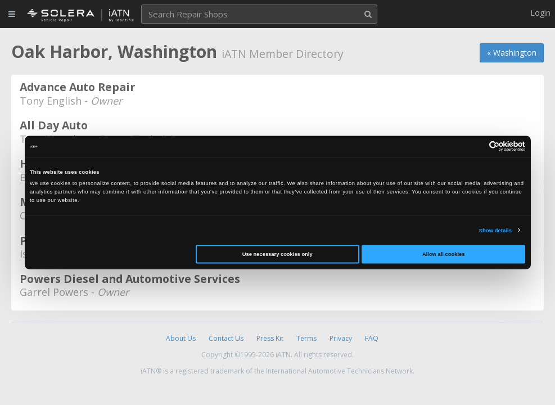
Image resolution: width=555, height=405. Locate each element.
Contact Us (226, 338)
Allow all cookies (443, 254)
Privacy (341, 338)
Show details (495, 230)
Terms (306, 338)
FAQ (371, 338)
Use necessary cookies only (277, 254)
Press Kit (269, 338)
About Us (181, 338)
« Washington (511, 52)
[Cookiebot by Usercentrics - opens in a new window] (476, 146)
